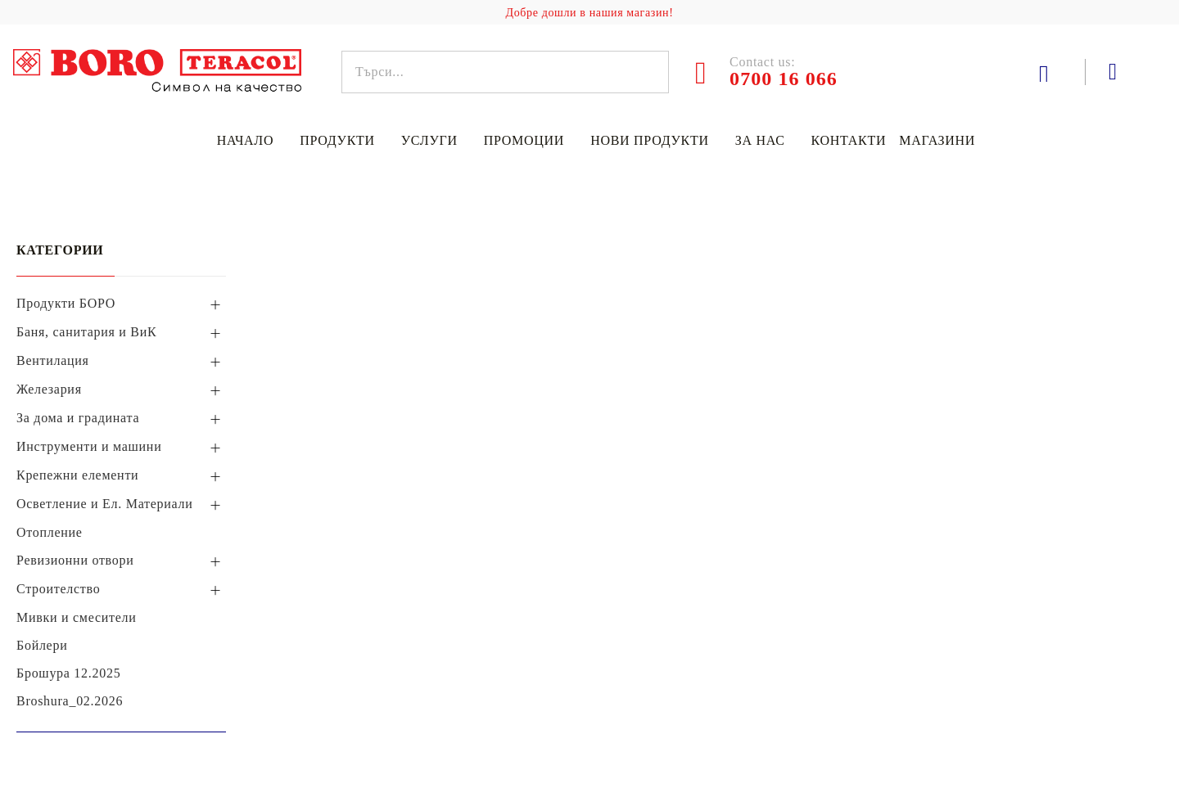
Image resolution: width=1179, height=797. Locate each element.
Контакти (849, 140)
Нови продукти (649, 140)
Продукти (337, 140)
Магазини (937, 140)
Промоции (524, 140)
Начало (245, 140)
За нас (760, 140)
